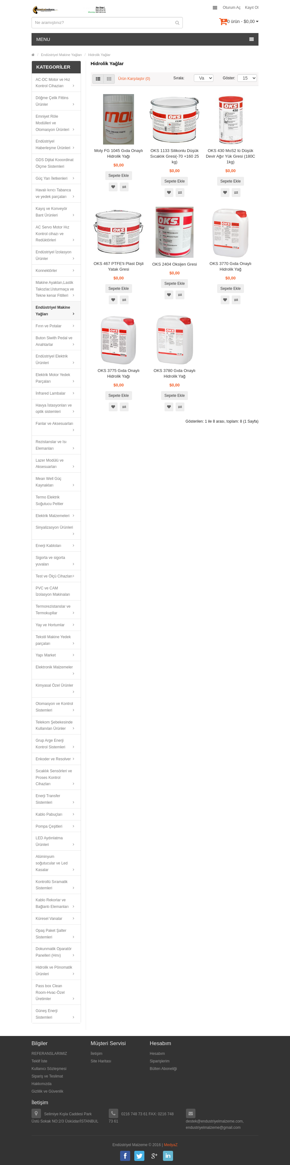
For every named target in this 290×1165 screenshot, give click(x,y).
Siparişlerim (160, 1061)
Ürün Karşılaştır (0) (134, 78)
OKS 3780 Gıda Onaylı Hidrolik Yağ (174, 373)
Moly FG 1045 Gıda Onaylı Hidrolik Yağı (118, 153)
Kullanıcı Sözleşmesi (49, 1069)
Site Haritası (101, 1061)
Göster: (225, 78)
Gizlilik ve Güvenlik (47, 1091)
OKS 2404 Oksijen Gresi (174, 264)
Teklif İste (39, 1061)
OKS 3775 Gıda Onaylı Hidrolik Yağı (119, 373)
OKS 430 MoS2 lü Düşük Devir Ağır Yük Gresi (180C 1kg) (230, 156)
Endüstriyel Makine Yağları (61, 55)
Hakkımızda (41, 1084)
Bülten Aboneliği (163, 1069)
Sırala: (178, 78)
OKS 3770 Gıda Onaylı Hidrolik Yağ (231, 266)
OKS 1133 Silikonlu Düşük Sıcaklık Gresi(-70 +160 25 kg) (174, 156)
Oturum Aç (232, 7)
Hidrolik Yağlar (99, 55)
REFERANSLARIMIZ (49, 1053)
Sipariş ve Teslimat (47, 1076)
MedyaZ (170, 1145)
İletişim (96, 1053)
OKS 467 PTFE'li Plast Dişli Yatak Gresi (119, 266)
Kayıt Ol (251, 7)
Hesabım (157, 1053)
